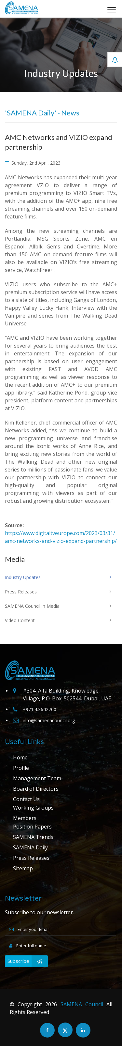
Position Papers (32, 826)
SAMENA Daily (30, 847)
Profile (21, 767)
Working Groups (33, 807)
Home (20, 757)
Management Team (37, 778)
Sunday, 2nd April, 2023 (33, 163)
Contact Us (26, 799)
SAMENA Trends (33, 837)
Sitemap (23, 868)
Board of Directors (36, 788)
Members (24, 818)
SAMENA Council (82, 1004)
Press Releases (31, 857)
